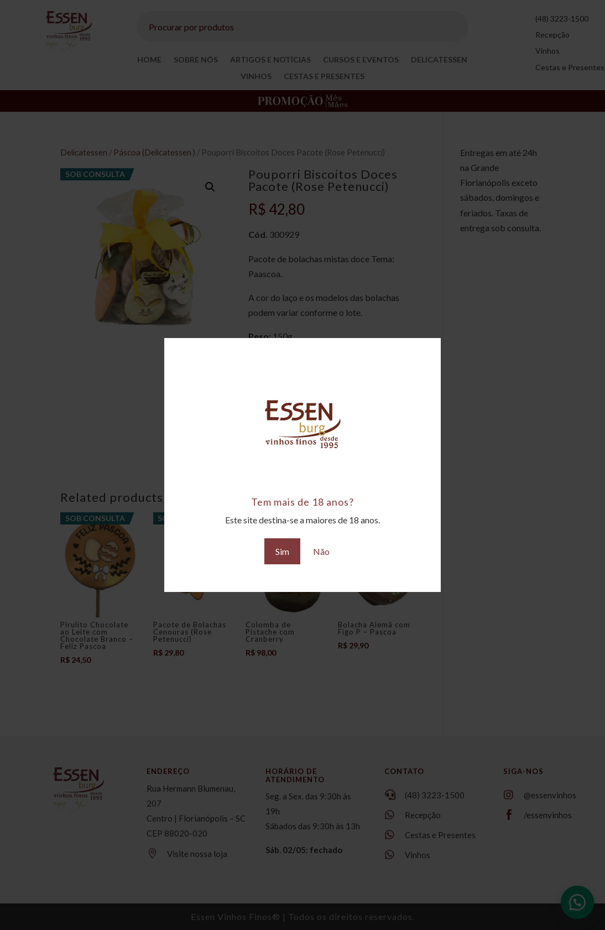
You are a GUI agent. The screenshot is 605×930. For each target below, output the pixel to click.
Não (321, 551)
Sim (282, 551)
